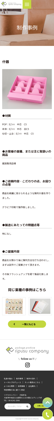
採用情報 (21, 386)
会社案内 (31, 386)
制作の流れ (31, 378)
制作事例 (19, 378)
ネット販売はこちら (32, 382)
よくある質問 (9, 386)
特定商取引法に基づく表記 (14, 390)
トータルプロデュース (12, 382)
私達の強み (8, 378)
